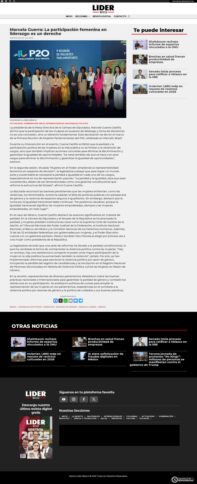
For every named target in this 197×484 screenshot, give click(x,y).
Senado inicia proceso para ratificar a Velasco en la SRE (168, 74)
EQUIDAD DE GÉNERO (66, 307)
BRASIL (13, 307)
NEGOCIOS (64, 418)
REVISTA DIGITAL (102, 16)
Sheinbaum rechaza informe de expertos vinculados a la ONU (164, 44)
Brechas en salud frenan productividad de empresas (167, 59)
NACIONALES (71, 123)
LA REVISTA (77, 416)
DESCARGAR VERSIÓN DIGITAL (183, 1)
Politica (83, 123)
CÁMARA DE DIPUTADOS (30, 307)
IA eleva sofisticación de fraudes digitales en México (105, 356)
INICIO (69, 16)
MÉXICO (102, 307)
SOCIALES (144, 418)
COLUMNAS (131, 416)
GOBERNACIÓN (31, 123)
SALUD (104, 418)
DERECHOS (48, 307)
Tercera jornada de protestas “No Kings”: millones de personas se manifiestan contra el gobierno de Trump (157, 359)
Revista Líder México (25, 120)
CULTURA (130, 418)
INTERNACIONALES (55, 123)
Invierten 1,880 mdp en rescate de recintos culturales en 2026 (166, 89)
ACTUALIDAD (16, 123)
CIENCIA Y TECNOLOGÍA (85, 418)
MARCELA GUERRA (87, 307)
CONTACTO (120, 16)
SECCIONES (81, 16)
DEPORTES (116, 418)
